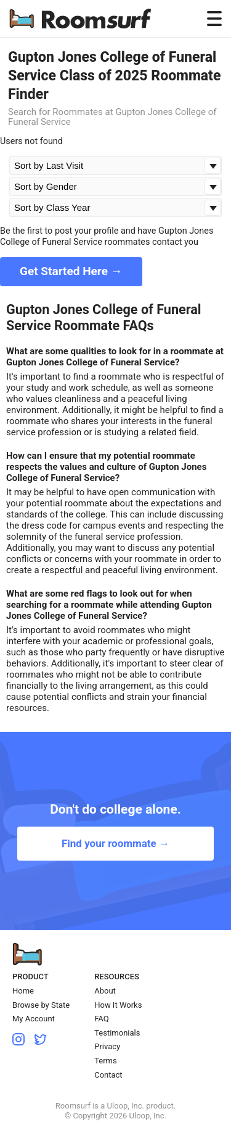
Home (23, 990)
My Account (33, 1018)
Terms (105, 1060)
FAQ (101, 1018)
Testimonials (117, 1032)
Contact (108, 1074)
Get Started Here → (71, 271)
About (105, 990)
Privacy (107, 1046)
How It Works (118, 1005)
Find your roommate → (115, 843)
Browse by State (41, 1005)
